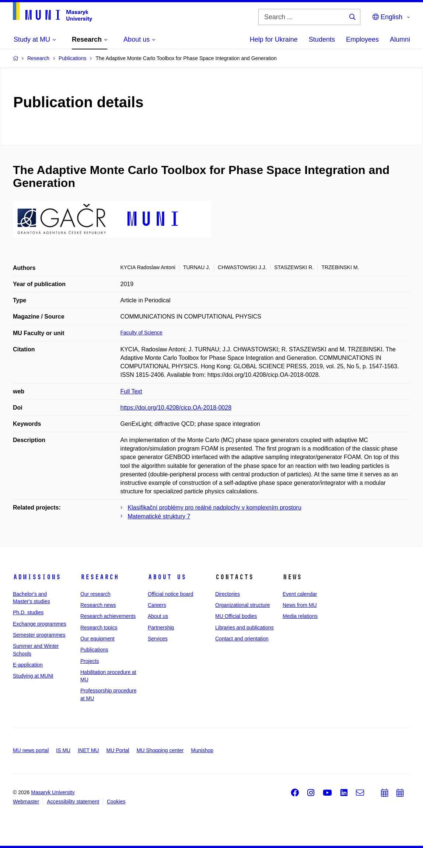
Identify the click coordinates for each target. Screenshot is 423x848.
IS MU (63, 750)
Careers (157, 605)
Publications (94, 650)
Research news (98, 605)
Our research (95, 594)
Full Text (131, 391)
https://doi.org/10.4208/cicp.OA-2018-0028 (176, 407)
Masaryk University (52, 792)
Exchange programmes (39, 624)
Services (158, 639)
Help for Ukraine (274, 39)
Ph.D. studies (28, 612)
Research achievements (108, 616)
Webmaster (26, 801)
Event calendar (300, 594)
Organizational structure (242, 605)
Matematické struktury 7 (159, 516)
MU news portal (31, 750)
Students (322, 39)
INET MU (88, 750)
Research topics (98, 627)
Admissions (37, 577)
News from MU (300, 605)
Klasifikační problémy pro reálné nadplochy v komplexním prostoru (214, 507)
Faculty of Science (141, 333)
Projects (89, 661)
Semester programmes (39, 635)
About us (167, 577)
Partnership (161, 627)
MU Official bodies (236, 616)
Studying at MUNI (33, 676)
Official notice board (170, 594)
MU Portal (117, 750)
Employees (362, 39)
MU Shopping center (160, 750)
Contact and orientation (242, 639)
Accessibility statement (73, 801)
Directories (227, 594)
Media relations (300, 616)
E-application (28, 665)
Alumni (400, 39)
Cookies (116, 801)
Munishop (202, 750)
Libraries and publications (244, 627)
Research (99, 577)
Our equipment (97, 639)
